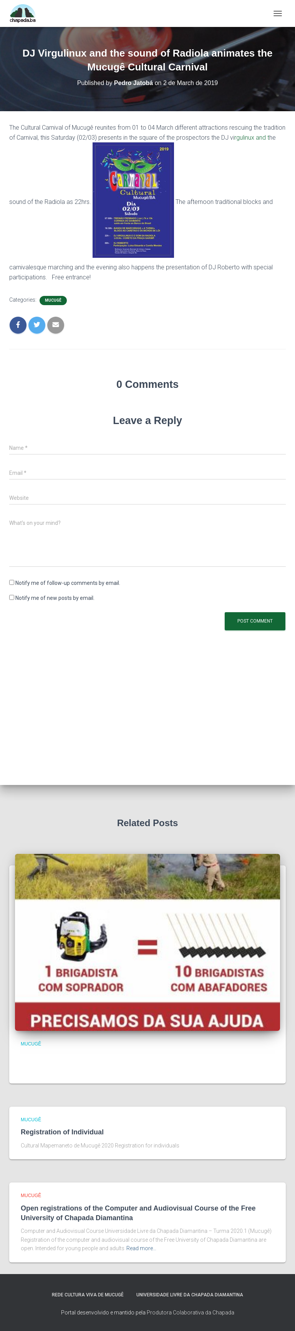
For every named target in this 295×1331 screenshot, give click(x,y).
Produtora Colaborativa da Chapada (190, 1312)
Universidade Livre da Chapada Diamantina (189, 1295)
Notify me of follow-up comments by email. (67, 583)
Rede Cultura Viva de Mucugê (88, 1295)
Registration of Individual (62, 1132)
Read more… (141, 1248)
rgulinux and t (251, 137)
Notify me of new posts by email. (54, 598)
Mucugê (53, 300)
